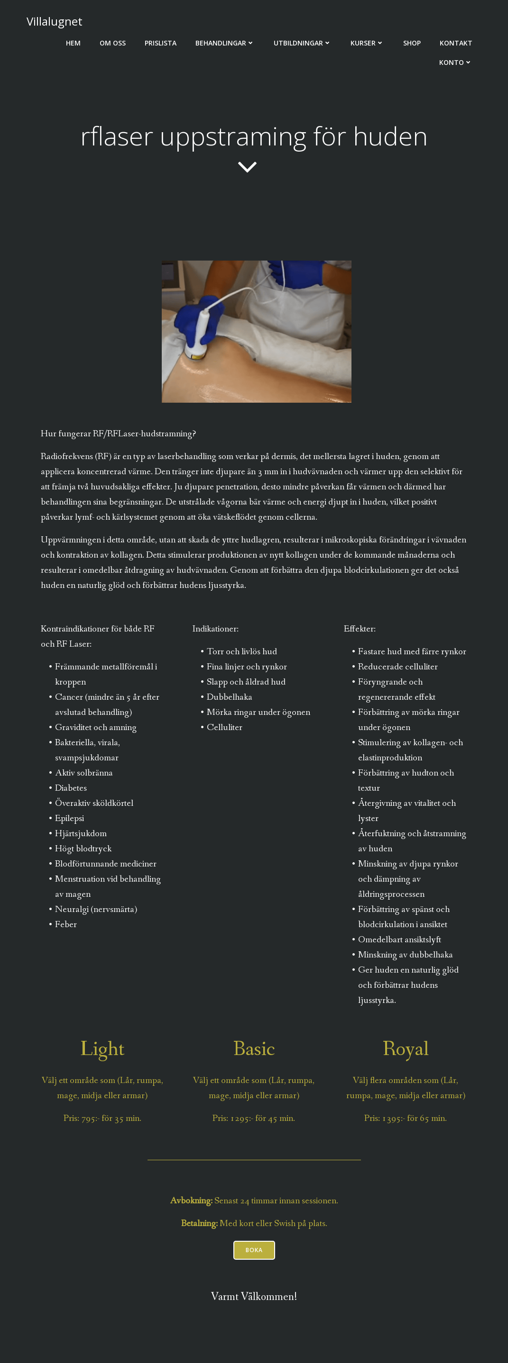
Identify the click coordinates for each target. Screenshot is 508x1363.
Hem (73, 42)
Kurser (367, 42)
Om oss (113, 42)
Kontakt (456, 42)
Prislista (160, 42)
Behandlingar (225, 42)
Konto (455, 62)
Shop (412, 42)
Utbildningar (303, 42)
